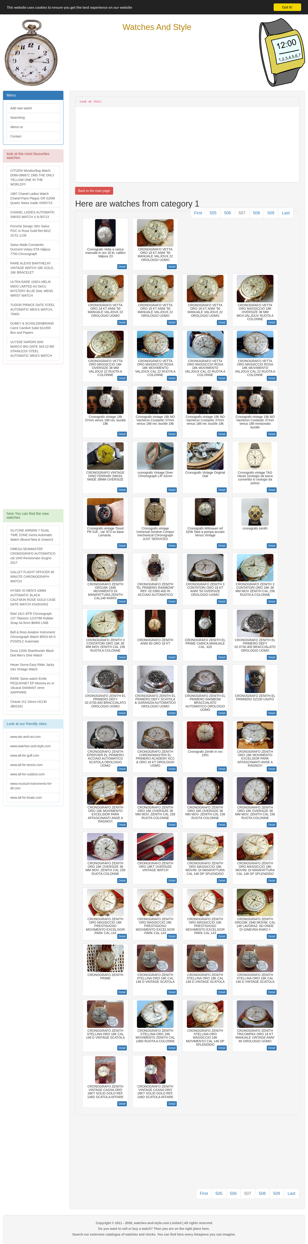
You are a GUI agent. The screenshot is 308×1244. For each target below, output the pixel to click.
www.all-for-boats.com (26, 797)
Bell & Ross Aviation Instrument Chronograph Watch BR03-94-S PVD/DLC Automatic (33, 636)
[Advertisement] (33, 439)
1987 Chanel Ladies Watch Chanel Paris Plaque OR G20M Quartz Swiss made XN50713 (32, 198)
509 (270, 213)
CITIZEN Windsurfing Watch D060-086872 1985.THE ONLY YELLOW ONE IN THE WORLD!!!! (32, 177)
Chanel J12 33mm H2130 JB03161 (28, 704)
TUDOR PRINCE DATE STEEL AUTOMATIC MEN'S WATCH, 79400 (32, 309)
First (198, 213)
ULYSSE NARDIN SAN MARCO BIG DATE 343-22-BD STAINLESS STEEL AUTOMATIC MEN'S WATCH (32, 348)
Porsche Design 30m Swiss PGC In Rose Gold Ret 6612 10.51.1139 (30, 230)
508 (256, 213)
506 (227, 213)
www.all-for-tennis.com (26, 765)
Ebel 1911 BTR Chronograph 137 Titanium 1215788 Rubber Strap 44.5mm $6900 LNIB (31, 618)
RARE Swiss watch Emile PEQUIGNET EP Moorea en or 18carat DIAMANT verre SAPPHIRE (32, 685)
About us (16, 127)
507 (242, 213)
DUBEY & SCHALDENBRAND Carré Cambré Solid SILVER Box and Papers (32, 328)
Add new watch (21, 108)
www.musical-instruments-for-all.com (31, 786)
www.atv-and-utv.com (25, 737)
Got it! (287, 7)
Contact (15, 136)
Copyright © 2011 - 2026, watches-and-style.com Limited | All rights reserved (154, 1223)
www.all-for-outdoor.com (27, 774)
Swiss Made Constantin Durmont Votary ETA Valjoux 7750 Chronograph (30, 249)
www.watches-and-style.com (30, 746)
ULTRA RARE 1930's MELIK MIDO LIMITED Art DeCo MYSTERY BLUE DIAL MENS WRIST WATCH (31, 288)
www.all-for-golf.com (24, 755)
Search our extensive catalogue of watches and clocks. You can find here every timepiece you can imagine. (154, 1234)
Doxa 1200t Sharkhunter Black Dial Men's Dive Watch (32, 653)
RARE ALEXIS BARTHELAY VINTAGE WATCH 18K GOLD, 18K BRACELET (32, 267)
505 (213, 213)
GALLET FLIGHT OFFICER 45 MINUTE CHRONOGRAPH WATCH (32, 576)
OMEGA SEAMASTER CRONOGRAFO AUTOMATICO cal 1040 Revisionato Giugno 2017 (32, 555)
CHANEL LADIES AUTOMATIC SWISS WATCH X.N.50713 (32, 214)
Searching (17, 117)
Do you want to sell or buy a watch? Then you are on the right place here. (154, 1229)
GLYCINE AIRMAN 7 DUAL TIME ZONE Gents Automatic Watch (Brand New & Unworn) (31, 535)
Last (286, 213)
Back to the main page (94, 191)
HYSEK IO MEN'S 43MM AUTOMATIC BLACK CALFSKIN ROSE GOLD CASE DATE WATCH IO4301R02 (33, 597)
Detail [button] (122, 266)
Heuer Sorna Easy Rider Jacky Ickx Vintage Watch (32, 667)
